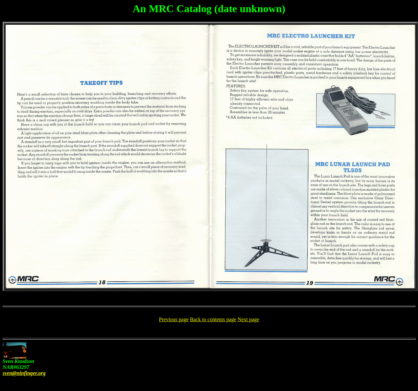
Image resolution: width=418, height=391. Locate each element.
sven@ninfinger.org (24, 373)
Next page (248, 319)
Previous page (174, 319)
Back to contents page (213, 319)
